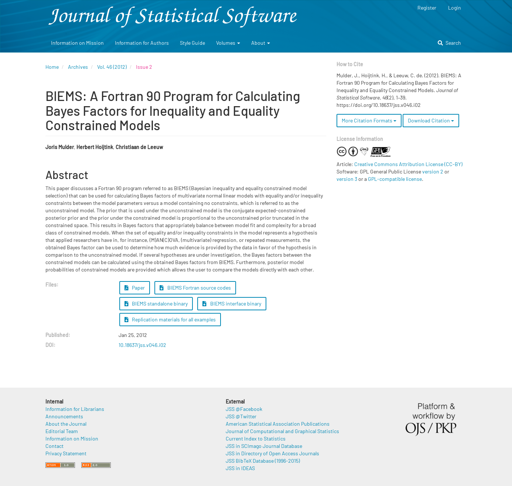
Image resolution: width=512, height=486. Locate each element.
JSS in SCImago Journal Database (264, 446)
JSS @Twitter (241, 416)
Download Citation (431, 120)
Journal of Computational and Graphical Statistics (282, 431)
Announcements (64, 416)
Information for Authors (142, 43)
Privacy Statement (65, 453)
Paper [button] (134, 287)
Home (52, 67)
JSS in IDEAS (240, 468)
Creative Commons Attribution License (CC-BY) (408, 164)
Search (449, 43)
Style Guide (192, 43)
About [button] (260, 43)
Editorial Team (61, 431)
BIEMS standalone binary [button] (156, 303)
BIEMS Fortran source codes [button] (195, 287)
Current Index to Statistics (256, 438)
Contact (54, 446)
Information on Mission (77, 43)
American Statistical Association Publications (278, 424)
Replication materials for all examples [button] (170, 319)
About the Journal (65, 424)
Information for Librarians (74, 409)
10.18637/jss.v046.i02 (142, 345)
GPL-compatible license (395, 179)
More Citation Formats (369, 120)
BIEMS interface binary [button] (231, 303)
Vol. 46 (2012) (112, 67)
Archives (78, 67)
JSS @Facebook (244, 409)
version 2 (432, 171)
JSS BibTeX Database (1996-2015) (263, 461)
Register (426, 7)
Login (454, 7)
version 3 (347, 179)
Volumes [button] (228, 43)
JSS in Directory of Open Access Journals (272, 453)
